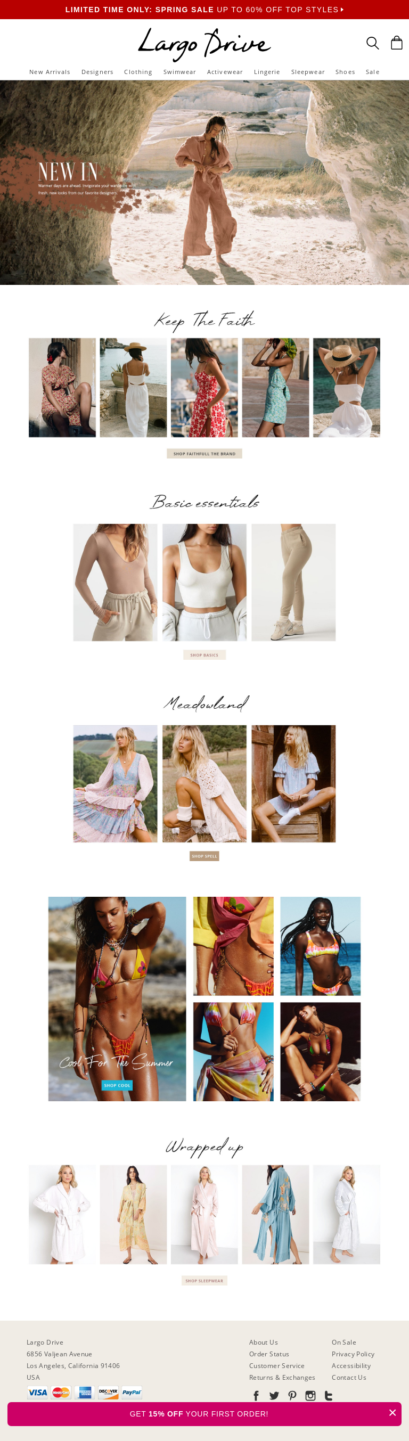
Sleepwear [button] (308, 72)
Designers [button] (97, 72)
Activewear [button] (225, 72)
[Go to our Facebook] (256, 1397)
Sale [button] (372, 72)
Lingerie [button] (267, 72)
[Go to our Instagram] (309, 1397)
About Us (263, 1342)
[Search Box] (372, 43)
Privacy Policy (353, 1353)
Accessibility (351, 1365)
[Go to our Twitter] (273, 1397)
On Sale (344, 1342)
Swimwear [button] (180, 72)
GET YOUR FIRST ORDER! (266, 1412)
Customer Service (277, 1365)
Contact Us (349, 1377)
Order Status (269, 1353)
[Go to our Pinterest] (291, 1397)
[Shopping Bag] (397, 43)
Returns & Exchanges (282, 1377)
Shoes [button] (345, 72)
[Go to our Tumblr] (327, 1397)
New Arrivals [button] (49, 72)
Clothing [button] (138, 72)
